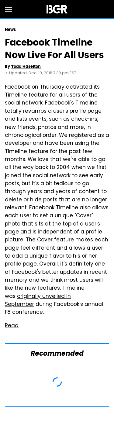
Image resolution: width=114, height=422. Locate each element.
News (10, 29)
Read (12, 326)
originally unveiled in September (38, 300)
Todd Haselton (26, 66)
